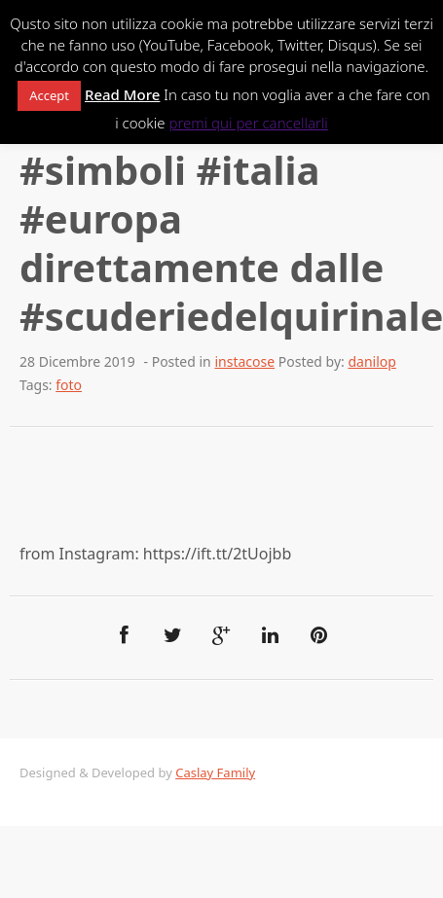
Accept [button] (49, 95)
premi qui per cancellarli (247, 122)
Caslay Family (215, 772)
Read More (122, 94)
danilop (371, 361)
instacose (244, 361)
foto (68, 385)
